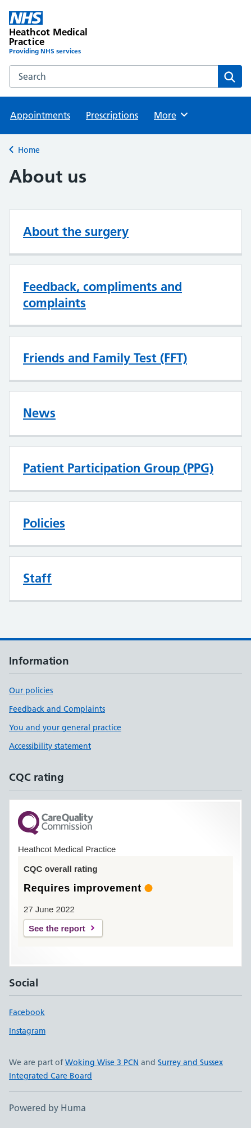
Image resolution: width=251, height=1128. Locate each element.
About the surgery (76, 231)
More (171, 114)
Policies (44, 523)
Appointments (40, 115)
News (39, 413)
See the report (57, 928)
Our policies (31, 690)
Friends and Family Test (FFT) (105, 358)
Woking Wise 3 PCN (102, 1062)
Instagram (27, 1031)
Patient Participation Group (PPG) (118, 468)
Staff (37, 578)
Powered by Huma (47, 1107)
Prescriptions (112, 115)
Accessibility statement (50, 746)
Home (29, 150)
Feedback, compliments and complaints (102, 295)
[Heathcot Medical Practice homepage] (67, 33)
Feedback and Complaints (57, 709)
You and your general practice (65, 727)
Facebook (27, 1012)
